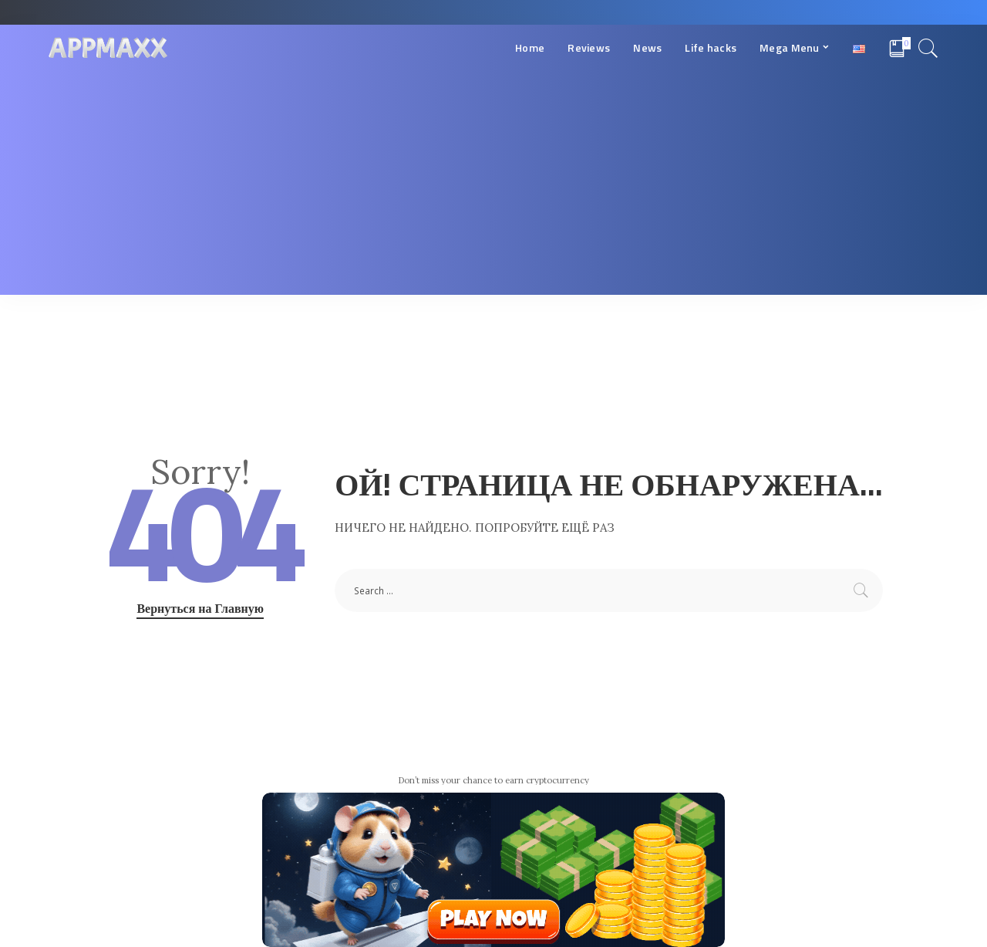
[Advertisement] (493, 187)
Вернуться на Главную (200, 608)
